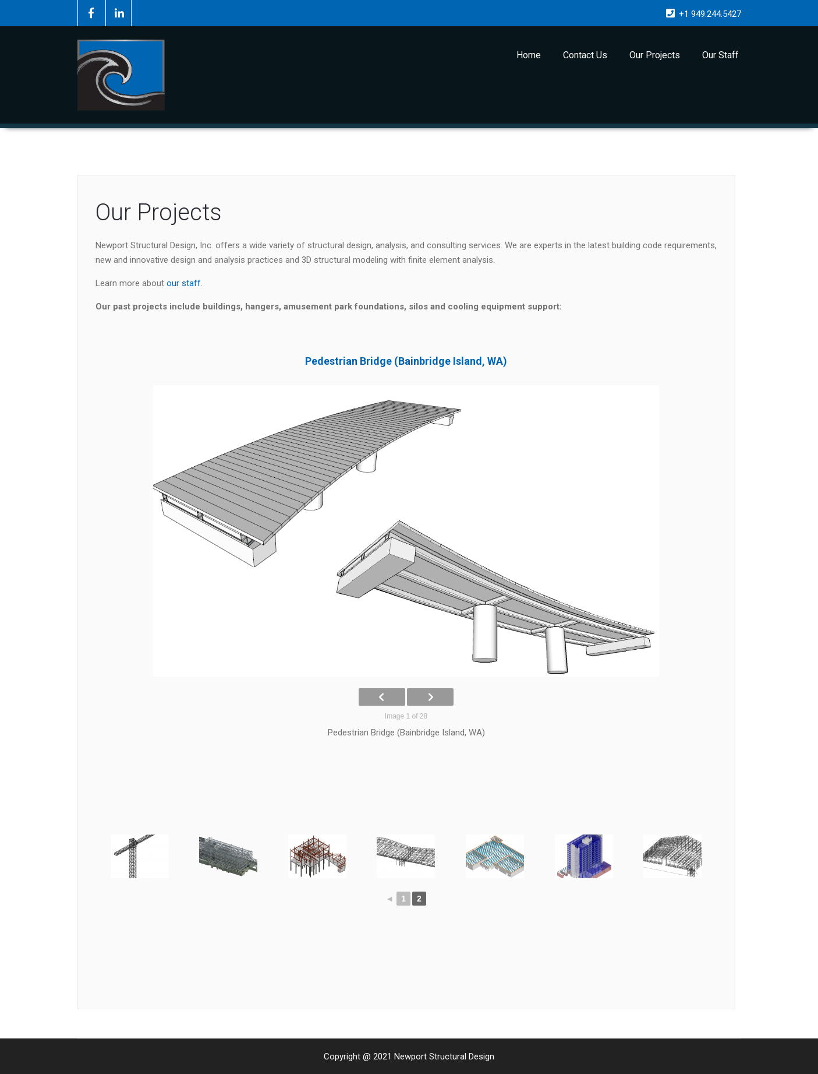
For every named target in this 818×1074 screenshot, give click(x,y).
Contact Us (585, 55)
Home (528, 55)
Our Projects (654, 55)
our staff (184, 283)
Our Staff (720, 55)
